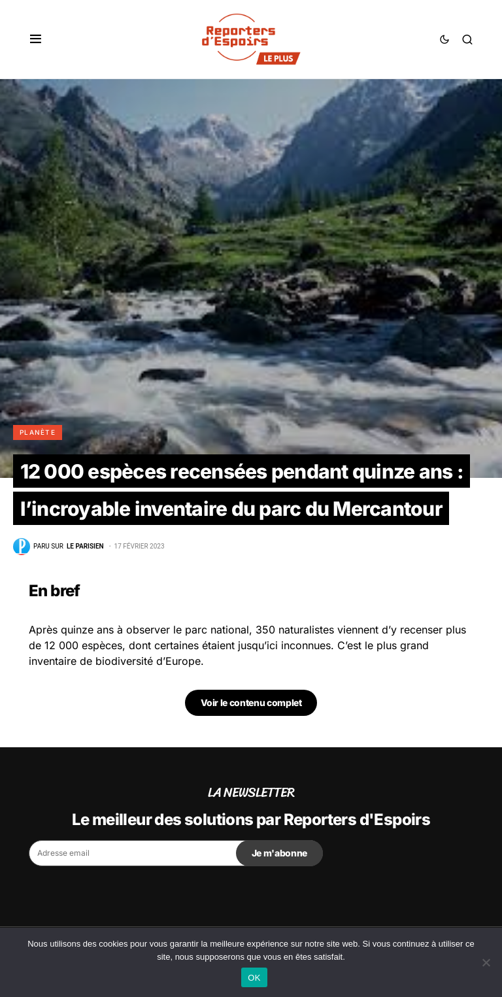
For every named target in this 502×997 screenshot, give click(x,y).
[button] (35, 39)
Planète (38, 432)
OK (254, 978)
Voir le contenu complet (251, 702)
